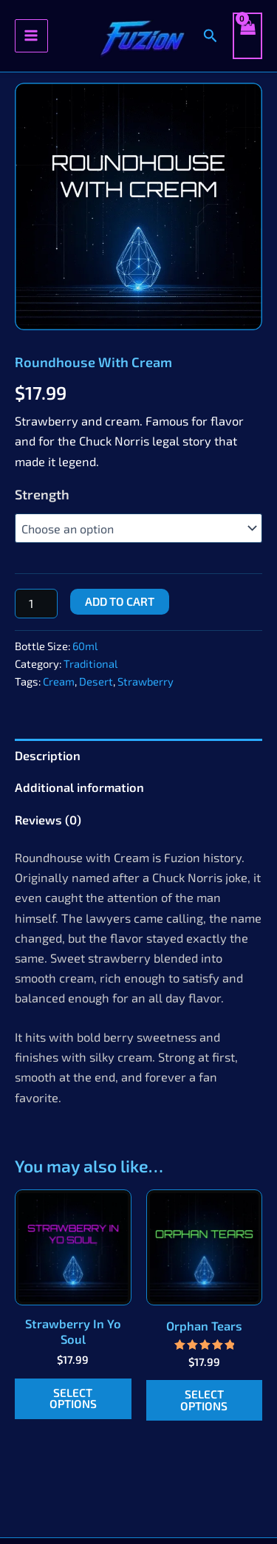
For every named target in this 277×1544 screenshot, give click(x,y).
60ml (85, 645)
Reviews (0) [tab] (48, 820)
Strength (42, 494)
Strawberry (145, 681)
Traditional (90, 663)
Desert (96, 681)
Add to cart (119, 601)
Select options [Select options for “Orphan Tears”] (204, 1400)
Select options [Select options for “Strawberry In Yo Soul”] (73, 1398)
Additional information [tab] (79, 787)
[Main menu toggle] (31, 35)
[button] (210, 36)
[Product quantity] (36, 603)
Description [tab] (48, 755)
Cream (59, 681)
